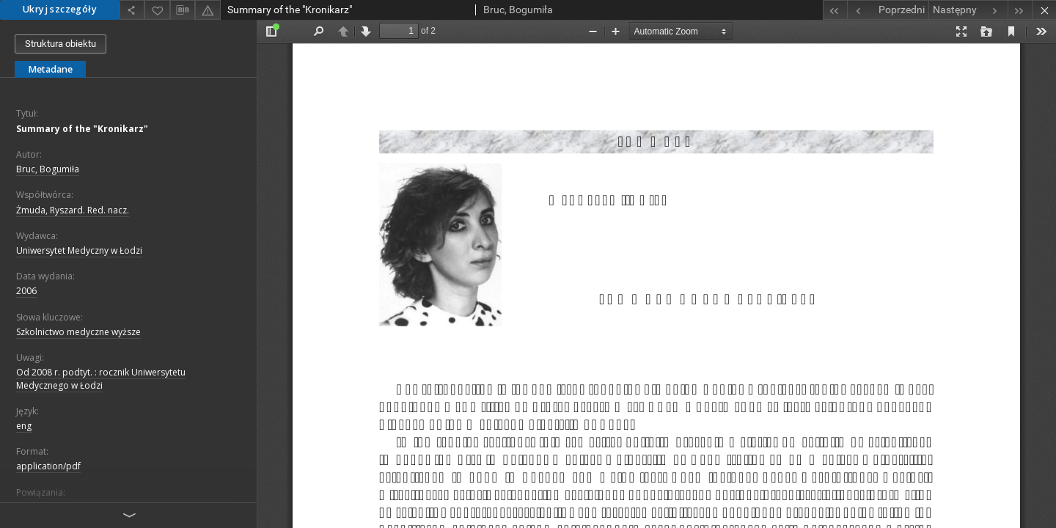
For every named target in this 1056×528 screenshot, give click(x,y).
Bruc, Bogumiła (47, 169)
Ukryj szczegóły (60, 9)
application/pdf (48, 466)
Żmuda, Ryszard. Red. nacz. (72, 210)
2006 (26, 291)
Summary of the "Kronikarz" (82, 128)
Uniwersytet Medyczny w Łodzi (79, 250)
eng (24, 425)
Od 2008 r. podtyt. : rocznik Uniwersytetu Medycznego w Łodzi (101, 378)
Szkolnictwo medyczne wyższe (78, 332)
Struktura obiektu (60, 43)
